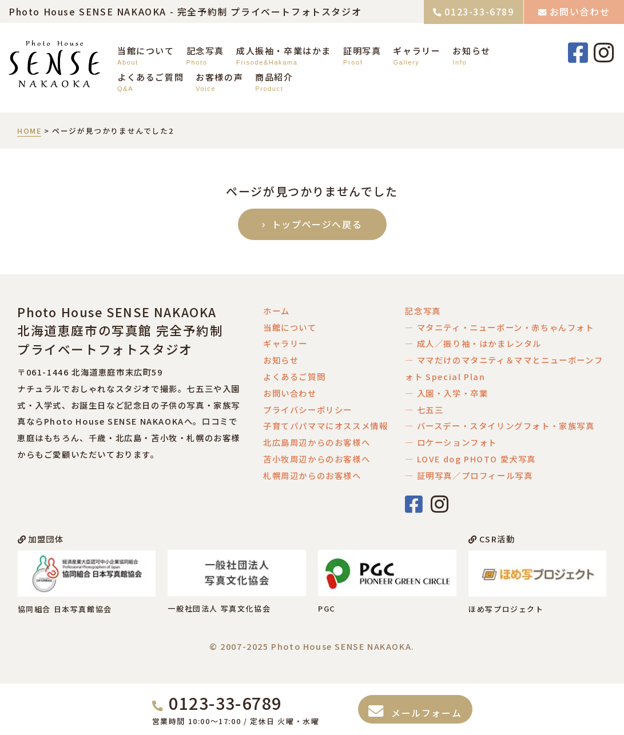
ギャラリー (416, 51)
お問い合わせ (580, 11)
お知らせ (471, 51)
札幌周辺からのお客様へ (312, 475)
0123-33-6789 (479, 11)
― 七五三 (424, 410)
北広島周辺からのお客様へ (316, 442)
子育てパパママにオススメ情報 (325, 426)
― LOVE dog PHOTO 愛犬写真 (470, 459)
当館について (145, 51)
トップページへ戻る (317, 224)
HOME (29, 130)
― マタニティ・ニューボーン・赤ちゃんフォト (499, 327)
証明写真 (362, 51)
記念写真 (205, 51)
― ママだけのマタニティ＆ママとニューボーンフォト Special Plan (504, 368)
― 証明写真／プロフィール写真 (468, 475)
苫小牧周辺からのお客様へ (316, 459)
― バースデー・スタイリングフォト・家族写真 (499, 426)
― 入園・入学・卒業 (446, 393)
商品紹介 (274, 77)
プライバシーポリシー (307, 410)
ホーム (276, 311)
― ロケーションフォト (451, 442)
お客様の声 (219, 77)
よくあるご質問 (150, 77)
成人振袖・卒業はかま (283, 51)
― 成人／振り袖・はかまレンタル (473, 343)
